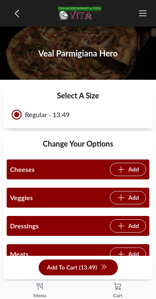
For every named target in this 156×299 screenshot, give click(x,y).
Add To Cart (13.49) (77, 267)
